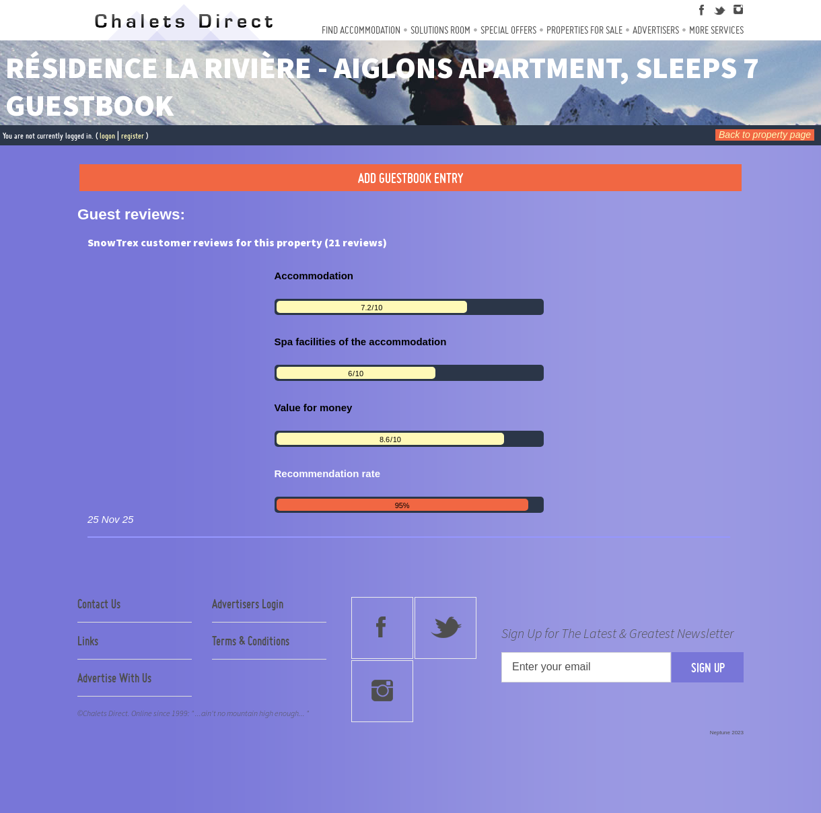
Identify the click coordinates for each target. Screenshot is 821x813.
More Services (716, 30)
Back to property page (765, 134)
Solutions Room (440, 30)
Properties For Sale (584, 30)
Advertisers (656, 30)
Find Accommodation (361, 30)
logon (107, 136)
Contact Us (98, 603)
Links (87, 640)
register (132, 136)
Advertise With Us (114, 677)
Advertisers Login (247, 603)
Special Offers (508, 30)
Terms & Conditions (250, 640)
